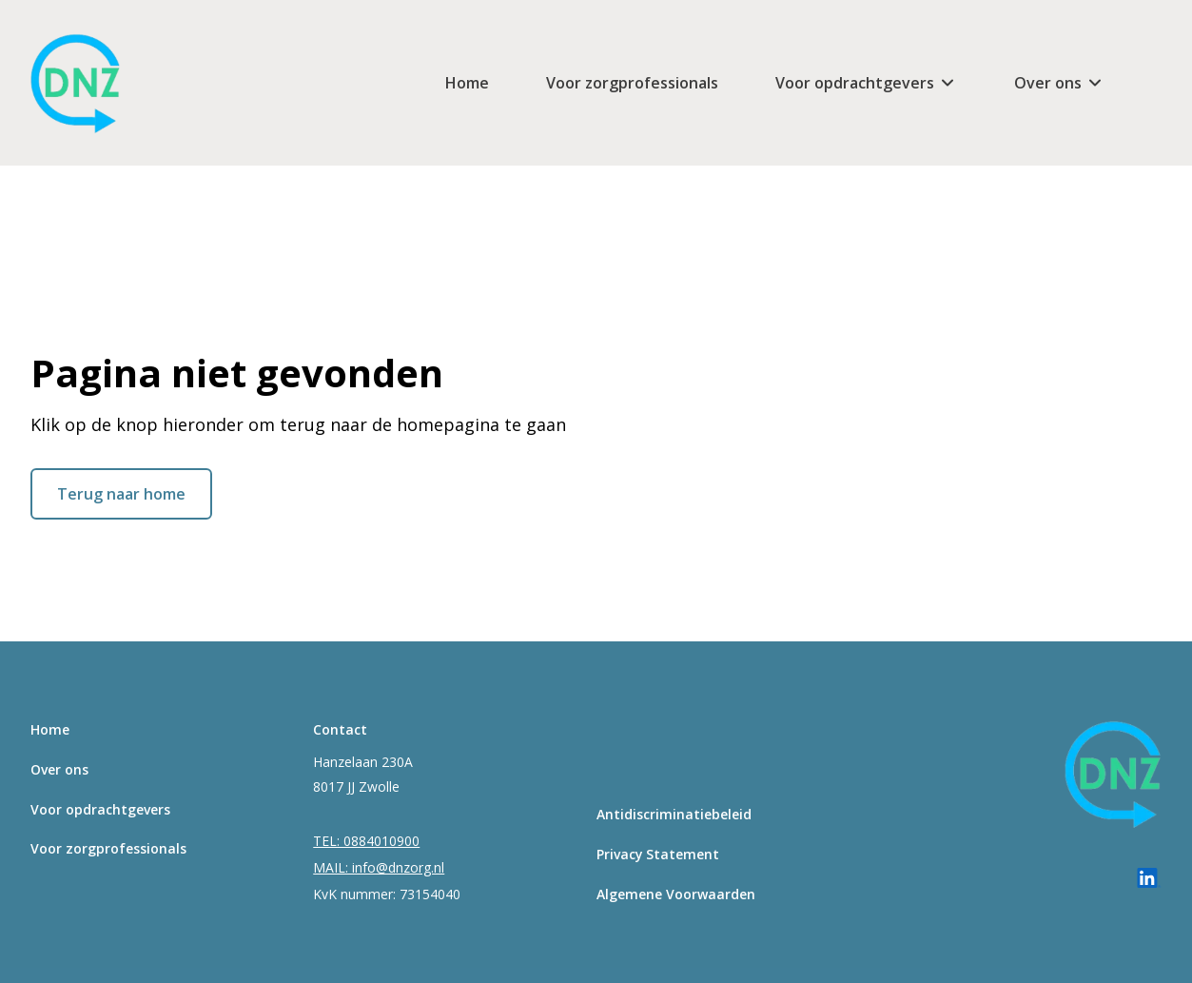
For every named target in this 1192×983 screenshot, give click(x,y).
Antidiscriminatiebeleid (674, 814)
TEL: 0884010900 (366, 841)
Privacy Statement (657, 854)
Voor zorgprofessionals (632, 82)
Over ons (1048, 82)
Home (467, 82)
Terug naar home (121, 493)
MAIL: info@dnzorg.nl (378, 867)
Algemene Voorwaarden (675, 894)
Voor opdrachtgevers (854, 82)
